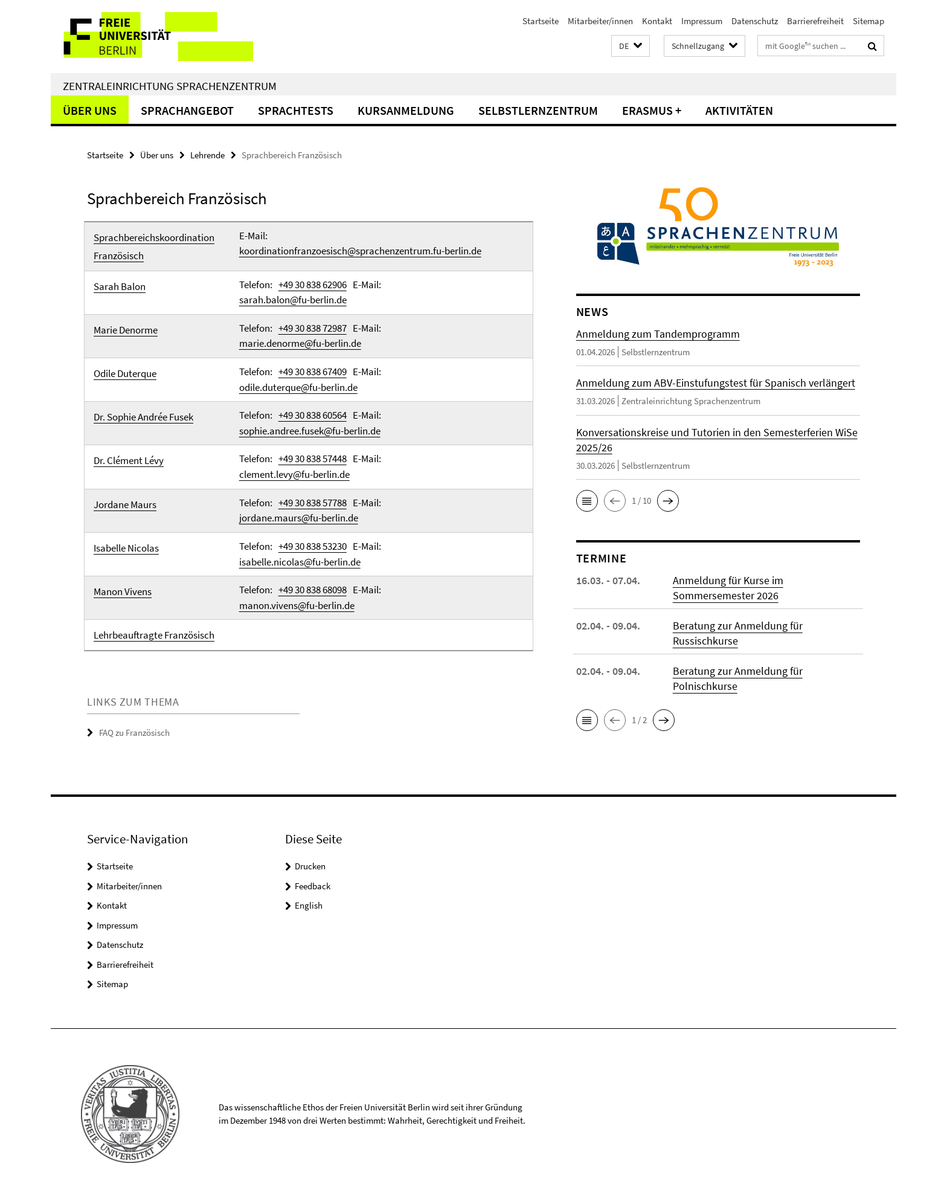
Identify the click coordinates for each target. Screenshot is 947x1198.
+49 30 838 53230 (312, 545)
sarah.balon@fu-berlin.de (293, 299)
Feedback (312, 884)
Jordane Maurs (125, 503)
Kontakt (657, 21)
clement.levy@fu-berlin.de (294, 473)
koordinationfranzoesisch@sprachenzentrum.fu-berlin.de (360, 250)
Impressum (701, 21)
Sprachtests (295, 110)
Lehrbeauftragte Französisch (154, 634)
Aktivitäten (739, 110)
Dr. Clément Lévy (129, 460)
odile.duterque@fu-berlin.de (298, 386)
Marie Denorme (126, 330)
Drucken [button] (310, 865)
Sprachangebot (187, 110)
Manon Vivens (123, 590)
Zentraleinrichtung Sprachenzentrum (170, 86)
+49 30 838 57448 (312, 458)
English (309, 904)
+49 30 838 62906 (312, 284)
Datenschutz (754, 21)
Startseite (540, 21)
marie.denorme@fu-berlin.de (300, 343)
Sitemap (868, 21)
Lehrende (207, 155)
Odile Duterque (125, 373)
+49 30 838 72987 (312, 328)
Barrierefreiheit (815, 21)
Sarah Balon (120, 286)
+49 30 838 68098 (312, 589)
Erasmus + (651, 110)
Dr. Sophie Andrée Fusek (143, 416)
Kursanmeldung (406, 110)
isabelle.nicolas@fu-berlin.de (300, 560)
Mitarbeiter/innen (600, 21)
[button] (630, 46)
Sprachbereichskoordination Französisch (154, 246)
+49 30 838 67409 (312, 371)
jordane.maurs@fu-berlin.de (298, 517)
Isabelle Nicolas (126, 547)
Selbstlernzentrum (538, 110)
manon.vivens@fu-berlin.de (297, 604)
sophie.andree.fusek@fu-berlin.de (309, 430)
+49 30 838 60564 (312, 415)
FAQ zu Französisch (134, 732)
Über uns (90, 110)
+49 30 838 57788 (312, 502)
